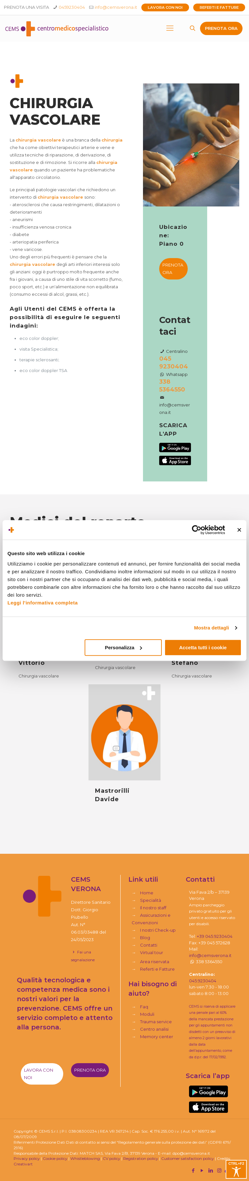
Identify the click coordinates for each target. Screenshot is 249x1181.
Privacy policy (27, 1158)
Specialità (150, 900)
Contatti (148, 945)
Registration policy (140, 1158)
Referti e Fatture (219, 7)
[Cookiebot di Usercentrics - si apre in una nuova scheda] (196, 530)
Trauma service (156, 1021)
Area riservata (154, 961)
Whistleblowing (85, 1158)
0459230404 (72, 7)
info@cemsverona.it (116, 7)
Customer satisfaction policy (187, 1158)
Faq (144, 1006)
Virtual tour (151, 952)
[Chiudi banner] (239, 530)
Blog (145, 937)
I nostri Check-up (158, 930)
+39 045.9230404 (214, 936)
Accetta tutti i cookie (203, 647)
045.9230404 (202, 980)
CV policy (111, 1158)
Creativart (23, 1164)
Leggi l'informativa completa (42, 602)
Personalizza (123, 647)
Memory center (156, 1036)
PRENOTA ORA (221, 28)
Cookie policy (55, 1158)
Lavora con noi (165, 7)
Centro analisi (154, 1029)
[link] (208, 1091)
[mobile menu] (169, 28)
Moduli (147, 1014)
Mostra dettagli (211, 627)
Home (146, 892)
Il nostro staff (153, 907)
